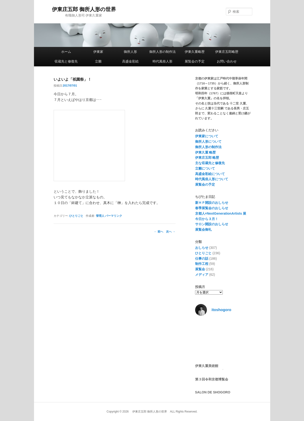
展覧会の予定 (195, 61)
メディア (201, 274)
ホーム (66, 52)
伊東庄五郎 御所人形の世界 (84, 9)
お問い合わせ (227, 61)
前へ (158, 231)
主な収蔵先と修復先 (210, 163)
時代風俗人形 (162, 61)
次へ (170, 231)
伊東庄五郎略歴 (226, 52)
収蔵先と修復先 (66, 61)
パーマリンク (113, 215)
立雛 (98, 61)
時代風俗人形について (211, 179)
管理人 (100, 215)
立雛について (205, 168)
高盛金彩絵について (210, 174)
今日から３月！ (206, 219)
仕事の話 (201, 258)
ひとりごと (76, 215)
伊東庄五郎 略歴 (207, 157)
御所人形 (130, 52)
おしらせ (201, 248)
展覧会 (200, 269)
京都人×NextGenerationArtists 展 (220, 213)
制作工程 (201, 264)
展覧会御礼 (203, 229)
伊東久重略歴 (195, 52)
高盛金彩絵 (130, 61)
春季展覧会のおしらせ (211, 208)
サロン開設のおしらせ (211, 224)
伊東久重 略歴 (205, 152)
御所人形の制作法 (162, 52)
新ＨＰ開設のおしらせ (211, 202)
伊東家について (206, 136)
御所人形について (208, 141)
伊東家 (98, 52)
